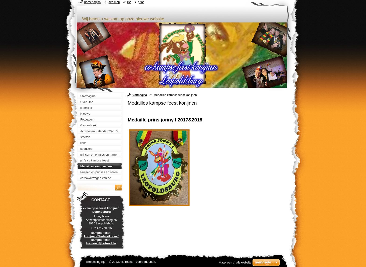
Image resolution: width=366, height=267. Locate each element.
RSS (129, 2)
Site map (114, 2)
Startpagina (139, 95)
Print (141, 2)
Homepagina (92, 2)
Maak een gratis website (235, 262)
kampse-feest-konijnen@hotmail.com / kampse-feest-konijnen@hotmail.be (101, 238)
